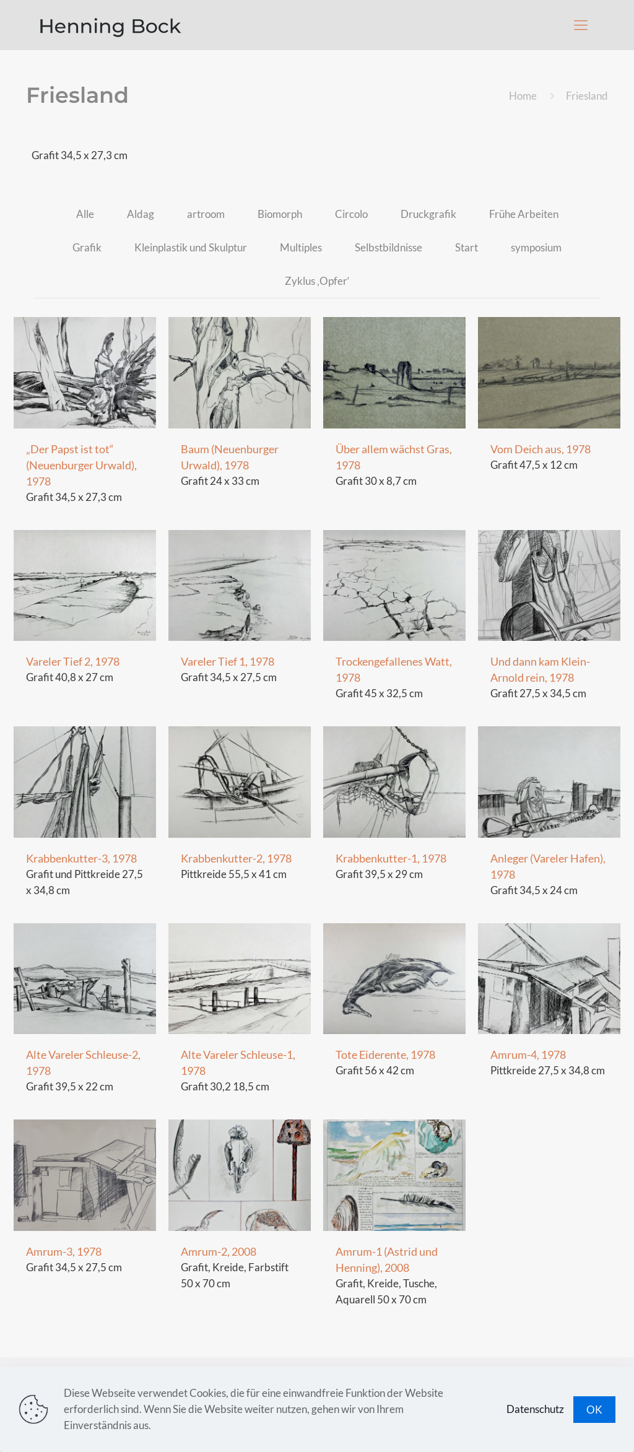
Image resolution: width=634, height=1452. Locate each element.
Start (466, 247)
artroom (206, 213)
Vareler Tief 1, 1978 (227, 661)
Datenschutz (535, 1408)
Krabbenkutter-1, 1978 (391, 858)
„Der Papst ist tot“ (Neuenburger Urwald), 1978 (81, 465)
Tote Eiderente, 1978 (385, 1054)
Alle (85, 213)
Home (523, 95)
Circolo (351, 213)
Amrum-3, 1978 (64, 1251)
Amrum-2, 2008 (218, 1251)
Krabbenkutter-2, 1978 (236, 858)
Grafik (87, 247)
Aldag (140, 213)
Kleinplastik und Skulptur (190, 247)
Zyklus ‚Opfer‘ (317, 280)
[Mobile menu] (580, 24)
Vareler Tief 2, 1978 (72, 661)
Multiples (301, 247)
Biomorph (280, 213)
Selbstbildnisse (388, 247)
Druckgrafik (428, 213)
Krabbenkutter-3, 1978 (81, 858)
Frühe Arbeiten (523, 213)
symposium (536, 247)
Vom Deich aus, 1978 (540, 449)
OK (594, 1409)
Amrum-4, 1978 (528, 1054)
